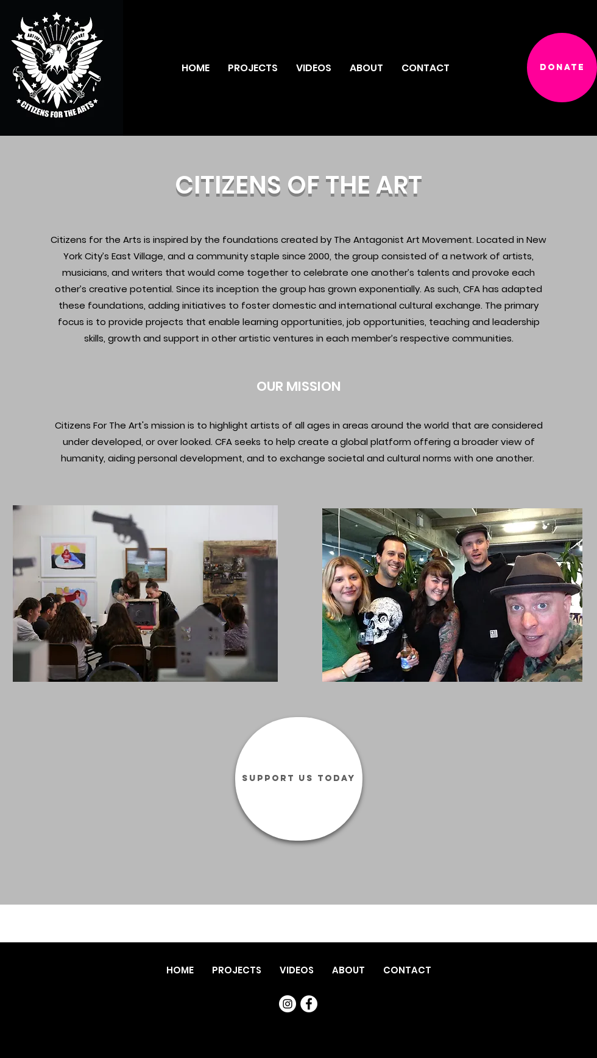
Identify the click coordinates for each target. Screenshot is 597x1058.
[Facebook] (308, 1003)
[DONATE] (562, 67)
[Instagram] (287, 1003)
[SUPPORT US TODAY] (298, 779)
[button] (366, 67)
